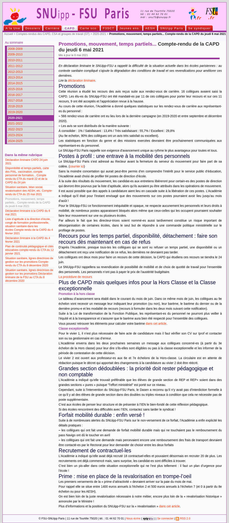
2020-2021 (99, 34)
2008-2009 (15, 49)
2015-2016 (15, 89)
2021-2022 (15, 123)
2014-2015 (15, 83)
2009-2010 (15, 54)
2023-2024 (15, 135)
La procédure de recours (75, 277)
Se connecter (165, 518)
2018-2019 (15, 106)
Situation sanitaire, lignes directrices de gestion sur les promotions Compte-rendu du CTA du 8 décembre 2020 (29, 262)
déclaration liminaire (81, 80)
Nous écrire (133, 518)
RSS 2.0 (183, 518)
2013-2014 (15, 77)
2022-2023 (15, 129)
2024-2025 (15, 141)
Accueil (8, 34)
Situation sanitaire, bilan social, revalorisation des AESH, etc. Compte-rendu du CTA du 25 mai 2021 (28, 191)
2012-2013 (15, 72)
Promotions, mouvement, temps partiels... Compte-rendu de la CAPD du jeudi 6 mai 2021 (27, 202)
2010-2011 (15, 60)
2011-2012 (15, 66)
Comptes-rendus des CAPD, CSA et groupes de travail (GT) (53, 34)
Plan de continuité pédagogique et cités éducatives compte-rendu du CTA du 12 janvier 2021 (29, 250)
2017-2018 (15, 100)
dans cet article (156, 323)
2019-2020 (15, 112)
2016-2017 (15, 95)
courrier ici (77, 166)
